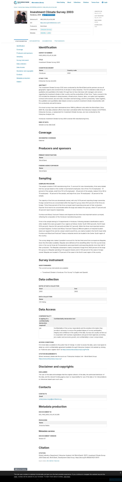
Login (104, 2)
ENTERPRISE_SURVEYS (36, 7)
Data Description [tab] (35, 41)
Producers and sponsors (25, 53)
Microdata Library (38, 2)
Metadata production (23, 78)
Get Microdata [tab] (59, 41)
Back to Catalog (20, 469)
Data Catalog (61, 2)
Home (15, 7)
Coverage (20, 49)
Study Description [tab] (21, 41)
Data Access (21, 67)
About (69, 2)
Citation (19, 81)
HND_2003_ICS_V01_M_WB (50, 7)
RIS (48, 460)
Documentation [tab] (47, 41)
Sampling (20, 56)
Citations (86, 2)
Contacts (19, 74)
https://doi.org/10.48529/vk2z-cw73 (50, 22)
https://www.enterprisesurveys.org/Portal (75, 349)
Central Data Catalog (23, 7)
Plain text (56, 460)
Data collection (21, 64)
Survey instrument (23, 60)
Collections (77, 2)
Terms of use (95, 2)
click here (67, 477)
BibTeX (51, 460)
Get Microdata (49, 15)
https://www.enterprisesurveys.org (50, 359)
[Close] (120, 473)
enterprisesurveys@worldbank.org (50, 399)
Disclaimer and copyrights (25, 71)
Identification (21, 46)
